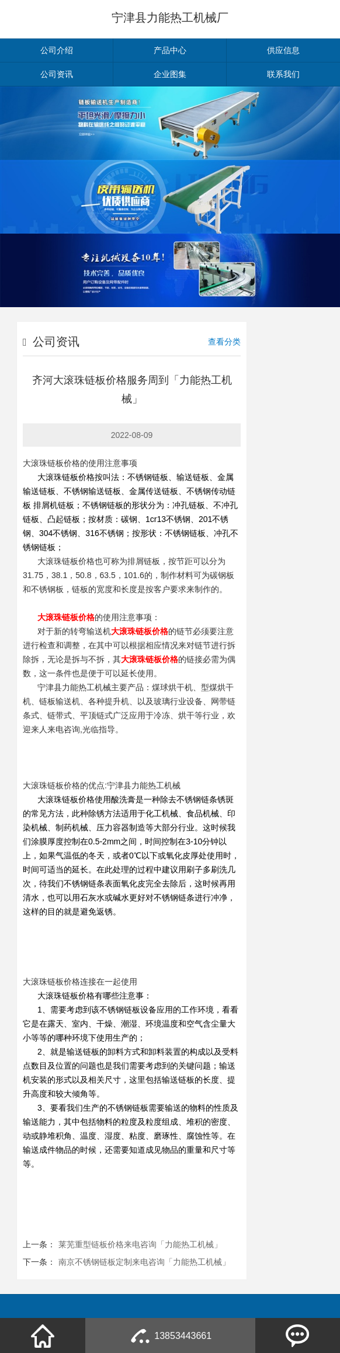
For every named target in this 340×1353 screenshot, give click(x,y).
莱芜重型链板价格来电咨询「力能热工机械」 (140, 1244)
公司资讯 (56, 74)
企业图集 (170, 74)
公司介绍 (56, 50)
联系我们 (283, 74)
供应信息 (283, 50)
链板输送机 (59, 701)
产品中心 (170, 50)
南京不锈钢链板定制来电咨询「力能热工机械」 (144, 1262)
